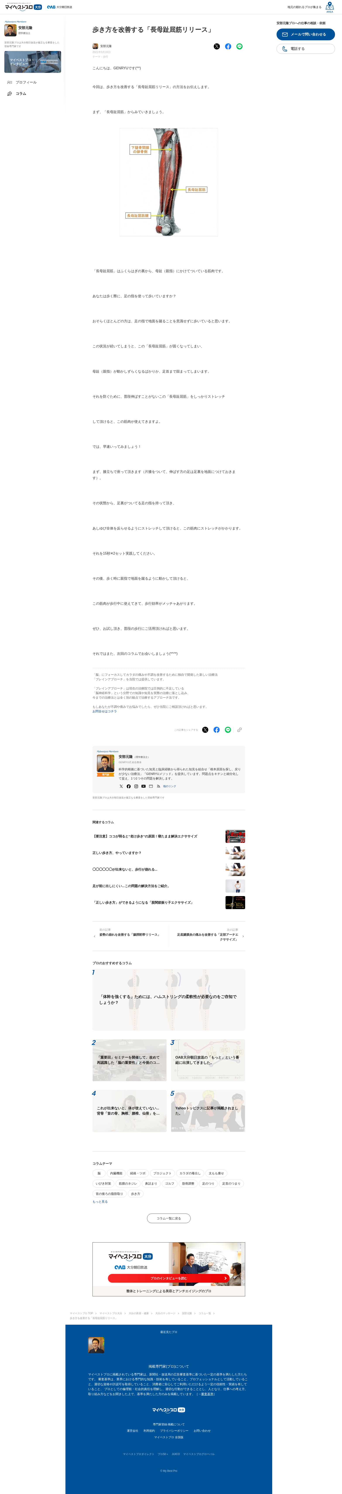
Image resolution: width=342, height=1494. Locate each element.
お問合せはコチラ (104, 711)
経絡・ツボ (137, 1173)
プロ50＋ (163, 1454)
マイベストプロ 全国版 (168, 1437)
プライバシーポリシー (174, 1430)
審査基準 (207, 1394)
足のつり (208, 1183)
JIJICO (176, 1454)
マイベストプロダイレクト (138, 1454)
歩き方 (135, 1193)
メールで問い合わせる (308, 34)
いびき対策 (103, 1183)
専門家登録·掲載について (169, 1424)
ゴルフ (169, 1183)
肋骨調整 (188, 1183)
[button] (169, 786)
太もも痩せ (216, 1173)
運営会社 (132, 1430)
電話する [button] (298, 49)
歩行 (105, 56)
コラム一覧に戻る (169, 1218)
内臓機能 (116, 1173)
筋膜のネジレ (128, 1183)
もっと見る (100, 1201)
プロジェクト (162, 1173)
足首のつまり (231, 1183)
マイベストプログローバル (199, 1454)
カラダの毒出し (190, 1173)
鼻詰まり (151, 1183)
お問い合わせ (202, 1430)
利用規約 (149, 1430)
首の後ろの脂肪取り (109, 1193)
